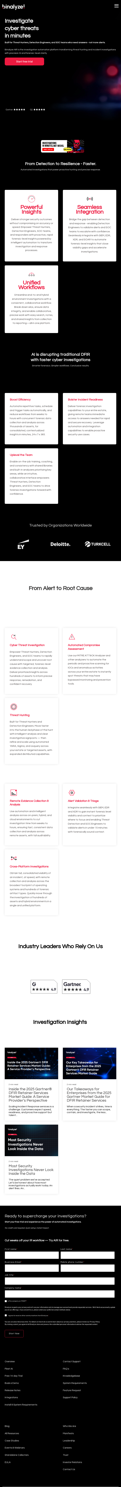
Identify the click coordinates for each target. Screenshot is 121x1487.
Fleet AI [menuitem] (9, 1331)
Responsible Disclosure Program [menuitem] (41, 1465)
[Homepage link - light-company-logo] (16, 1455)
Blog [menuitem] (7, 1387)
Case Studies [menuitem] (12, 1401)
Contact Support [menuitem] (72, 1324)
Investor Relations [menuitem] (72, 1422)
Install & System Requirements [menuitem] (21, 1366)
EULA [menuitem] (8, 1422)
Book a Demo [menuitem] (12, 1345)
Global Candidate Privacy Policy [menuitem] (16, 1471)
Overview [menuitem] (10, 1324)
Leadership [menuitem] (69, 1401)
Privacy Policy (95, 1284)
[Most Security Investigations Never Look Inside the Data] (31, 1102)
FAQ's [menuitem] (66, 1331)
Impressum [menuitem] (34, 1471)
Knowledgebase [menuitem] (71, 1338)
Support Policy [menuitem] (70, 1359)
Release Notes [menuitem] (12, 1352)
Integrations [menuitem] (11, 1359)
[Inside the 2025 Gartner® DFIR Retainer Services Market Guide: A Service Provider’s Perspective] (31, 1026)
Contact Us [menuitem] (69, 1429)
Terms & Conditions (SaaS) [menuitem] (39, 1460)
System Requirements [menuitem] (75, 1345)
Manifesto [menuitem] (68, 1394)
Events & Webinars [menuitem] (15, 1408)
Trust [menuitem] (65, 1415)
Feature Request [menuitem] (72, 1352)
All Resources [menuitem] (12, 1394)
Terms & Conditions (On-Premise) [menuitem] (17, 1460)
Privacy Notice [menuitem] (10, 1465)
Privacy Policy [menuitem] (22, 1465)
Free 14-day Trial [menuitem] (14, 1338)
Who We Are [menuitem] (69, 1387)
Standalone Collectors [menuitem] (17, 1415)
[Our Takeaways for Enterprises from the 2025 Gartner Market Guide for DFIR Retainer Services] (89, 1026)
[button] (116, 5)
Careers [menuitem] (67, 1408)
